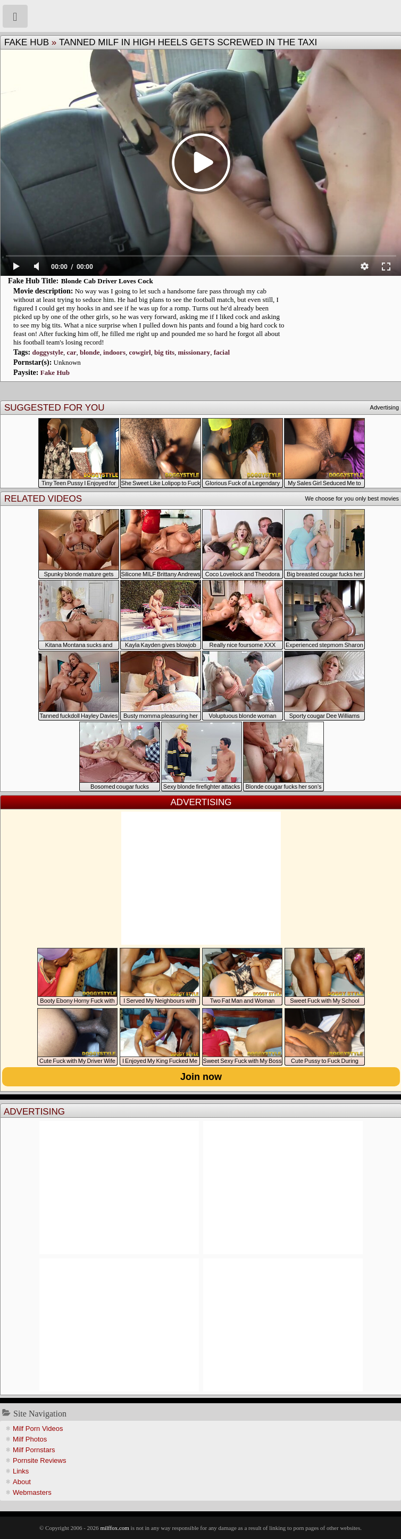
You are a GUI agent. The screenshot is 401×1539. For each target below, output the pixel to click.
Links (21, 1471)
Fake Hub (26, 42)
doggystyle (47, 352)
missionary (194, 352)
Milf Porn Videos (38, 1428)
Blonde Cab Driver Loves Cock (107, 281)
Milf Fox (200, 16)
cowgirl (140, 352)
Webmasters (32, 1492)
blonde (90, 352)
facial (222, 352)
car (71, 352)
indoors (114, 352)
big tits (164, 352)
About (22, 1482)
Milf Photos (30, 1439)
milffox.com (114, 1528)
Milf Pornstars (34, 1450)
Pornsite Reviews (39, 1460)
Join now (201, 1076)
